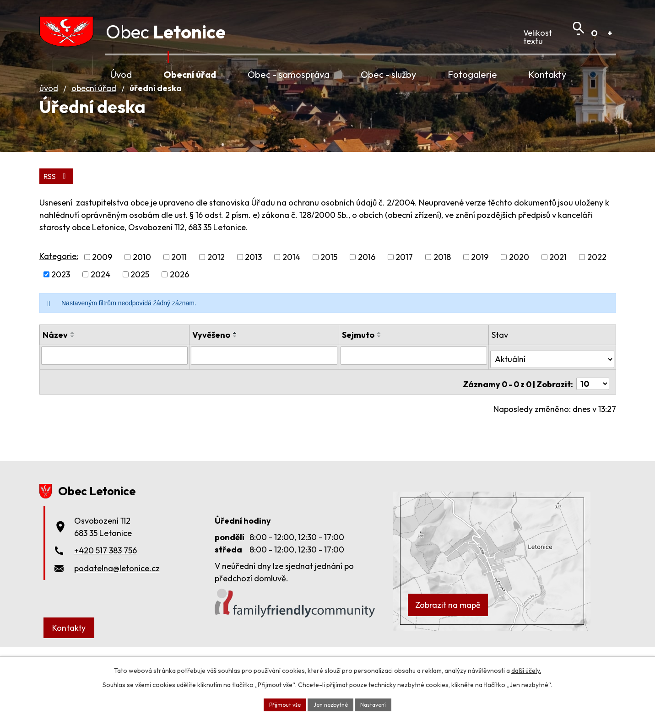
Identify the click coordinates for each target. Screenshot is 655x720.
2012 (216, 292)
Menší (579, 33)
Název (55, 370)
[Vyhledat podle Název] (114, 390)
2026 (179, 309)
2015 (328, 292)
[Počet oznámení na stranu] (592, 411)
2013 (253, 292)
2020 (519, 292)
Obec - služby (388, 74)
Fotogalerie (472, 74)
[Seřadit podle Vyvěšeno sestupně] (235, 372)
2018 (442, 292)
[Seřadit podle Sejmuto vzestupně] (379, 368)
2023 (60, 309)
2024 (100, 309)
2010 (142, 292)
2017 (404, 292)
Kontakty (547, 74)
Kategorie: (58, 291)
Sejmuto (358, 370)
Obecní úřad (189, 74)
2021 (558, 292)
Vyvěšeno (211, 370)
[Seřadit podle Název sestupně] (73, 372)
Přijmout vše (279, 703)
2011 (179, 292)
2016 (366, 292)
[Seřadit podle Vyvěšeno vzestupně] (235, 368)
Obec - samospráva (289, 74)
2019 (479, 292)
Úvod (121, 74)
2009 (102, 292)
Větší (610, 33)
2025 (139, 309)
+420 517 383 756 (105, 578)
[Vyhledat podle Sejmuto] (414, 390)
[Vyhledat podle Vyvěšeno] (264, 390)
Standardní (594, 33)
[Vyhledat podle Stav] (552, 390)
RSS (57, 210)
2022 (596, 292)
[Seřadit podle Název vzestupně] (73, 368)
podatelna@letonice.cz (117, 595)
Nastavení (378, 703)
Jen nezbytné (330, 703)
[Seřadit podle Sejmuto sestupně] (379, 372)
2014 (291, 292)
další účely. (526, 669)
